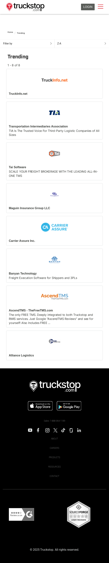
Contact (54, 476)
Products (54, 457)
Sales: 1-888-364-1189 (54, 421)
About (54, 438)
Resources (54, 466)
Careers (54, 448)
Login (87, 6)
